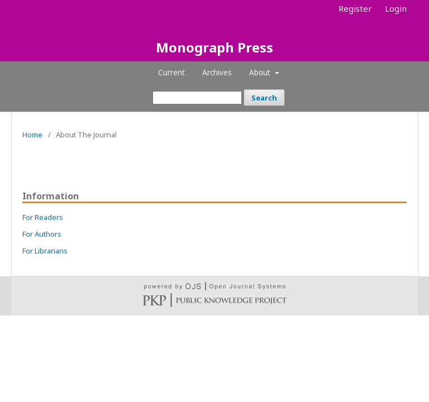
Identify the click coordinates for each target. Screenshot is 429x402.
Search (264, 98)
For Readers (42, 217)
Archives (217, 73)
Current (171, 73)
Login (396, 8)
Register (355, 8)
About (261, 73)
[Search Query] (197, 97)
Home (32, 135)
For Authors (41, 234)
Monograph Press (214, 47)
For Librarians (45, 251)
